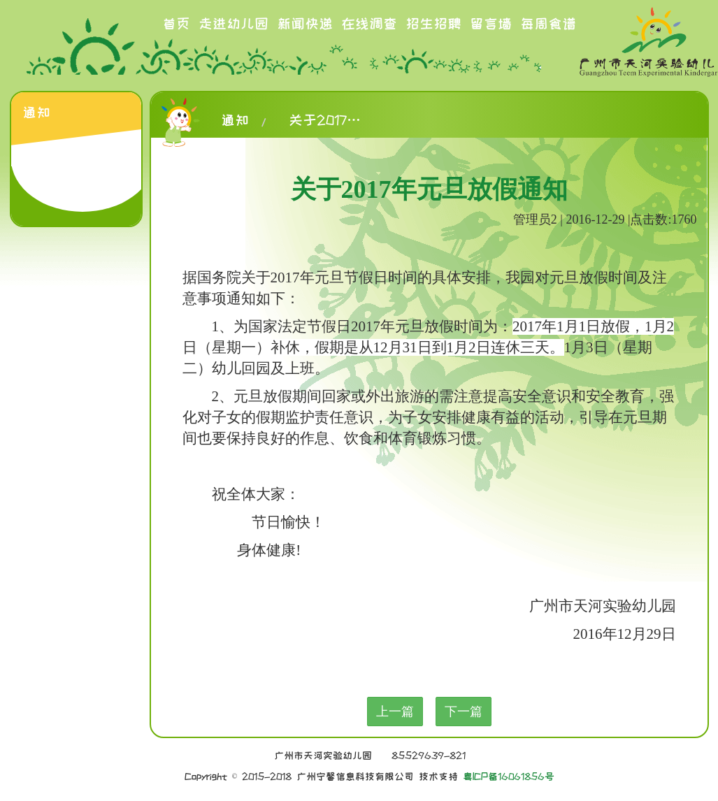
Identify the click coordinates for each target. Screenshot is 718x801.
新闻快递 (305, 24)
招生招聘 (433, 24)
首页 (176, 24)
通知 (235, 120)
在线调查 (369, 24)
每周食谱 (548, 24)
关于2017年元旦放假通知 (331, 120)
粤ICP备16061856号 (508, 776)
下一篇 (463, 712)
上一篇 (395, 712)
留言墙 (491, 24)
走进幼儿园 (233, 24)
